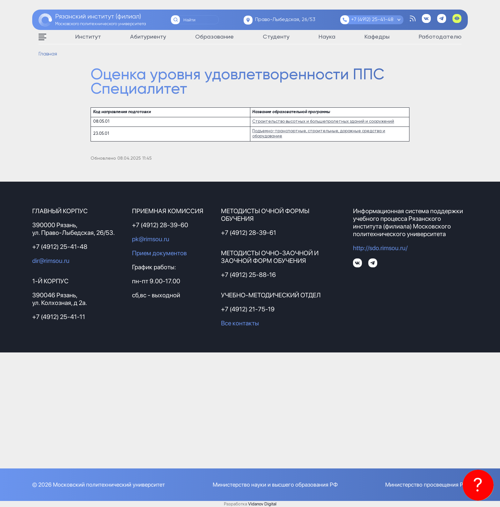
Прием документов (159, 253)
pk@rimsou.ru (150, 239)
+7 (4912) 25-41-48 (372, 19)
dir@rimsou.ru (51, 260)
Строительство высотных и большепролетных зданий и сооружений (323, 122)
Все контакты (240, 323)
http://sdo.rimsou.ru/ (380, 248)
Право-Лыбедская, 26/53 (285, 19)
